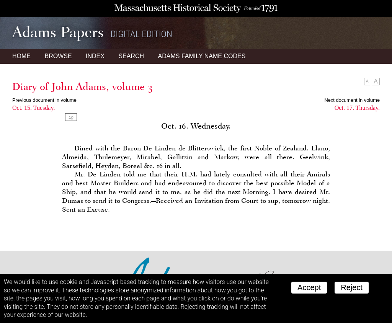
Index (95, 56)
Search (131, 56)
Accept (309, 287)
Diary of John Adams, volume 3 (82, 86)
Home (21, 56)
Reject (352, 287)
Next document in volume (352, 100)
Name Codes (202, 56)
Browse (58, 56)
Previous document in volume (44, 100)
